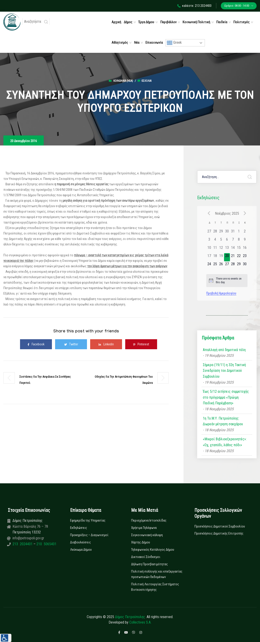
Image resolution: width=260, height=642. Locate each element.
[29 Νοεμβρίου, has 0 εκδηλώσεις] (239, 265)
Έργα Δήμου (146, 22)
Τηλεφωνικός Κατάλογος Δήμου (152, 550)
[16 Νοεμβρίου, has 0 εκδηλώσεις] (245, 249)
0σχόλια (144, 80)
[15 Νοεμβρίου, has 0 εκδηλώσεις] (239, 249)
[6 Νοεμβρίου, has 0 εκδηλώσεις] (227, 241)
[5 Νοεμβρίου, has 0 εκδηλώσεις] (221, 241)
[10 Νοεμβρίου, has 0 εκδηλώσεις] (209, 249)
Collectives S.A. (140, 622)
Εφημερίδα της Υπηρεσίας (87, 520)
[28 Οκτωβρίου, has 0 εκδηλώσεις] (215, 233)
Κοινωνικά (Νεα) (123, 80)
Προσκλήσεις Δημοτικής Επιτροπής (218, 533)
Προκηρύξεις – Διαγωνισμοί (89, 535)
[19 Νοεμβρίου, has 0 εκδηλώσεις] (221, 257)
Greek (174, 43)
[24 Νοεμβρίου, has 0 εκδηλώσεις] (209, 265)
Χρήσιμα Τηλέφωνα (144, 528)
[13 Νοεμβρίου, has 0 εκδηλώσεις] (227, 249)
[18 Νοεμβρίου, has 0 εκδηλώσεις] (215, 257)
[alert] (227, 280)
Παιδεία (221, 22)
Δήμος (128, 22)
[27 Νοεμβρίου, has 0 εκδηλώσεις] (227, 265)
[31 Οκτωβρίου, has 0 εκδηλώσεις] (233, 233)
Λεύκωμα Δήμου (81, 550)
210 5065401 (46, 544)
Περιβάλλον (168, 22)
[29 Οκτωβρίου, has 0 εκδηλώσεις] (221, 233)
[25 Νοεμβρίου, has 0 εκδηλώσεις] (215, 265)
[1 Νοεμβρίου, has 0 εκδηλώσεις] (239, 233)
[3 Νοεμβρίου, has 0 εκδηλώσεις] (209, 241)
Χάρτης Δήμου (140, 542)
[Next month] (244, 213)
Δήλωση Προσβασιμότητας (149, 564)
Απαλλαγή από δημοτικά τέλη (224, 350)
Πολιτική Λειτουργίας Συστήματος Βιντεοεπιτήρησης (155, 587)
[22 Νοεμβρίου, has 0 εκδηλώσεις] (239, 257)
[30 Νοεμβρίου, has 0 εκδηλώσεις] (245, 265)
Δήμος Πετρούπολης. (130, 617)
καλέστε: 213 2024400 (194, 6)
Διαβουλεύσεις (80, 542)
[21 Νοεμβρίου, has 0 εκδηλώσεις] (233, 257)
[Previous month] (209, 213)
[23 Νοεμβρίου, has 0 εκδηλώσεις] (245, 257)
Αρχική (116, 22)
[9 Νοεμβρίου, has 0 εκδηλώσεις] (245, 241)
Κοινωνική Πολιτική (196, 22)
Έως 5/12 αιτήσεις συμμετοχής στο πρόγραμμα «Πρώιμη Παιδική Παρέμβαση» (226, 397)
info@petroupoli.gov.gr (28, 538)
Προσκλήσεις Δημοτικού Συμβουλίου (219, 526)
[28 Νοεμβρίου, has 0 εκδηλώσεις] (233, 265)
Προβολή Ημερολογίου (221, 293)
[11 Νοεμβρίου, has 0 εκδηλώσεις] (215, 249)
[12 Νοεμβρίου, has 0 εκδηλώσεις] (221, 249)
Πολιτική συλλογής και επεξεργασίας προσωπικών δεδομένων (156, 574)
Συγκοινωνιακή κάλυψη (147, 535)
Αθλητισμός (120, 43)
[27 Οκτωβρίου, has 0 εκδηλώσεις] (209, 233)
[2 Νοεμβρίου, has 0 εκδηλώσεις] (245, 233)
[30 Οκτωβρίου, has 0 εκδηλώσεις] (227, 233)
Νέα (136, 43)
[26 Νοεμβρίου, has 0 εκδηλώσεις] (221, 265)
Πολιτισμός (241, 22)
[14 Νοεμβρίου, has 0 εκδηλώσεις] (233, 249)
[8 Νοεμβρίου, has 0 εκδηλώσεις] (239, 241)
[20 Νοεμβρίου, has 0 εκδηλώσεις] (227, 257)
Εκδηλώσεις (78, 528)
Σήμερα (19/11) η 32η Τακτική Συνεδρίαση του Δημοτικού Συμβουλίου (224, 371)
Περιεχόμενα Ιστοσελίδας (148, 520)
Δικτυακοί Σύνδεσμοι (145, 557)
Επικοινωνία (154, 43)
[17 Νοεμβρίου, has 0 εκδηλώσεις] (209, 257)
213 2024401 (23, 544)
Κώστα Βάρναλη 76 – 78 (30, 526)
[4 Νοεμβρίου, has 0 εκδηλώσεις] (215, 241)
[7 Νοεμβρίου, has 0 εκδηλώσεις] (233, 241)
